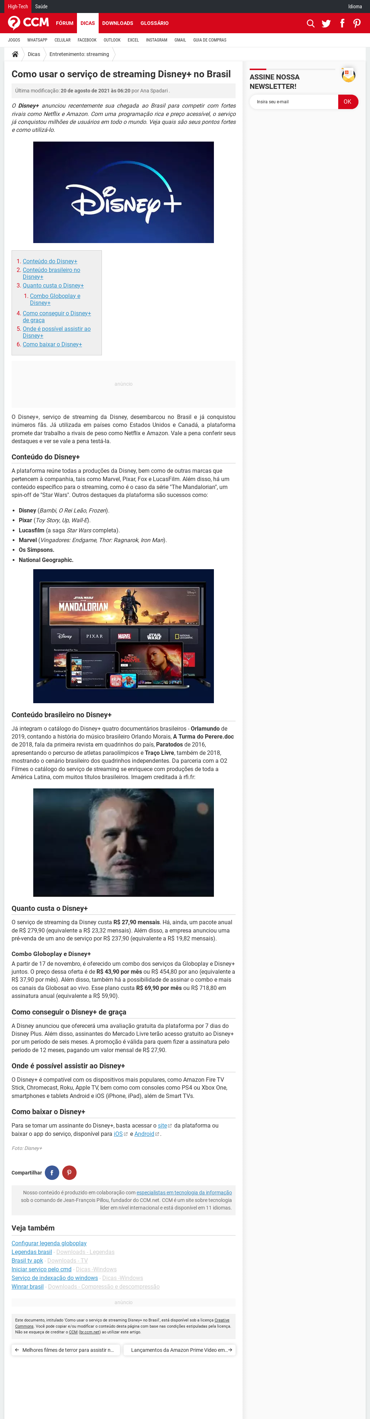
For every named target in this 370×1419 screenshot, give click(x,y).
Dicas (88, 23)
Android (144, 1133)
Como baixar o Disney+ (52, 344)
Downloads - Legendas (85, 1252)
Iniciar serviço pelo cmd (42, 1269)
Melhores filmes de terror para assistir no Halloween (67, 1351)
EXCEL (133, 40)
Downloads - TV (67, 1260)
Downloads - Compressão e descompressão (104, 1286)
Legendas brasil (32, 1252)
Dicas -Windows (96, 1269)
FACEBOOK (87, 40)
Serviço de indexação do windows (55, 1278)
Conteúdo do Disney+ (50, 261)
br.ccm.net (89, 1332)
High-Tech (18, 6)
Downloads (117, 23)
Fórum (64, 23)
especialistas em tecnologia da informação (184, 1192)
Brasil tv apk (27, 1260)
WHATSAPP (37, 40)
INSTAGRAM (156, 40)
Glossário (155, 23)
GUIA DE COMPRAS (209, 40)
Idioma (355, 6)
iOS (118, 1133)
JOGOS (14, 40)
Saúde (41, 6)
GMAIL (180, 40)
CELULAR (62, 40)
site (162, 1125)
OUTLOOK (112, 40)
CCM (73, 1332)
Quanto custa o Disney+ (53, 285)
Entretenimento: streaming (79, 54)
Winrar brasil (28, 1286)
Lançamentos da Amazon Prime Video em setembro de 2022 (178, 1351)
